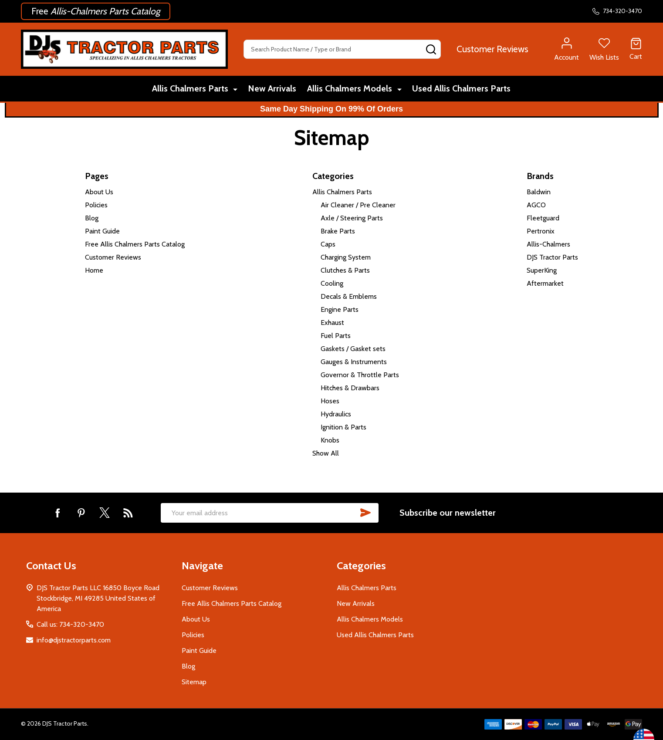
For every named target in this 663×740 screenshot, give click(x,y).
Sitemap (194, 682)
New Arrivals (272, 89)
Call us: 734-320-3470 (70, 624)
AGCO (536, 205)
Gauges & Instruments (354, 362)
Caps (328, 244)
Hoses (330, 401)
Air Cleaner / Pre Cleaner (358, 205)
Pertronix (541, 231)
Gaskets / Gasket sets (353, 349)
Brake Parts (338, 231)
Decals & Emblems (349, 296)
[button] (95, 11)
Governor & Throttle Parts (360, 375)
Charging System (346, 257)
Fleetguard (543, 218)
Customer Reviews (492, 49)
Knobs (330, 440)
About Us (99, 192)
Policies (96, 205)
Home (94, 270)
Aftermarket (545, 283)
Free (95, 11)
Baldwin (539, 192)
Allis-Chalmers (548, 244)
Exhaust (332, 322)
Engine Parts (340, 309)
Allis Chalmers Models (350, 89)
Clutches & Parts (345, 270)
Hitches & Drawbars (350, 388)
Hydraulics (336, 414)
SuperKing (542, 270)
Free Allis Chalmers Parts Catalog (135, 244)
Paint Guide (102, 231)
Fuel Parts (336, 335)
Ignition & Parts (343, 427)
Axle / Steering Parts (352, 218)
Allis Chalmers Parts (191, 89)
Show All (325, 453)
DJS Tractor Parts (552, 257)
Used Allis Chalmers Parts (461, 89)
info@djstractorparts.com (74, 640)
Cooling (332, 283)
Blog (91, 218)
